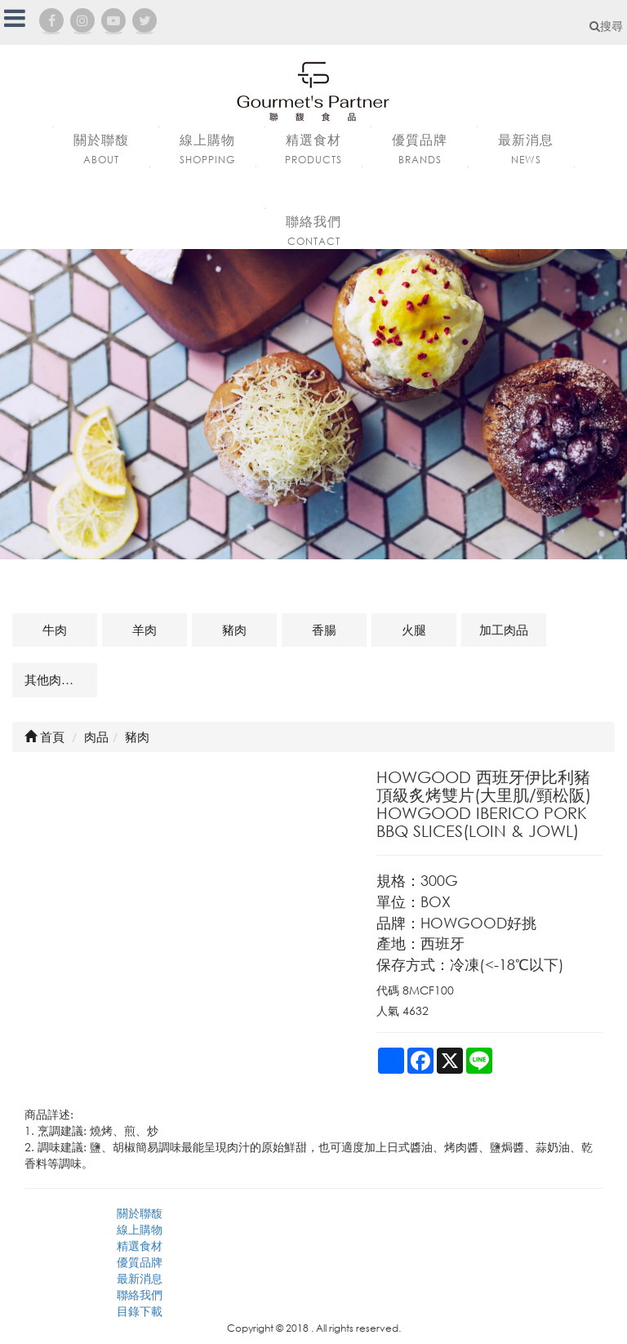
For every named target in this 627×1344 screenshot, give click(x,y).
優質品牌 (139, 1262)
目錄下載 (139, 1311)
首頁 (44, 736)
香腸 (324, 629)
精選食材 (139, 1245)
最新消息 (139, 1278)
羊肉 (144, 629)
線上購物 (139, 1229)
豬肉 (234, 629)
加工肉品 (503, 629)
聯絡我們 (139, 1294)
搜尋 (606, 25)
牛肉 (54, 629)
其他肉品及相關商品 (60, 679)
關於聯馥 (139, 1213)
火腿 (414, 629)
